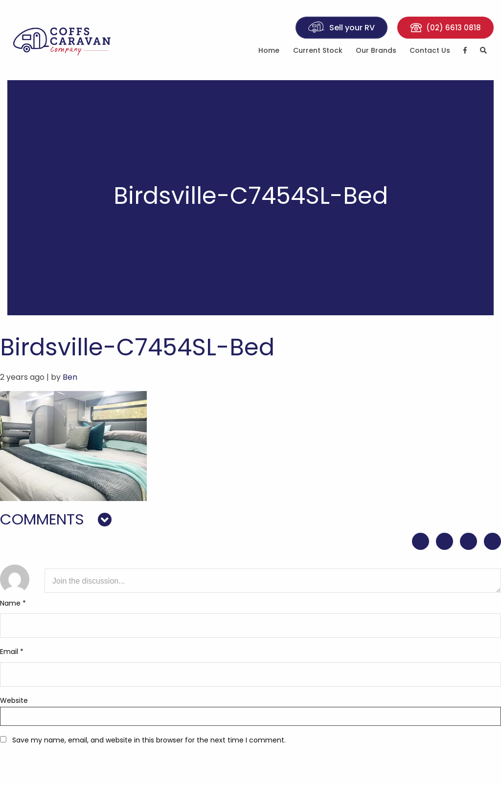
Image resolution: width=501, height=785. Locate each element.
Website (14, 700)
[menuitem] (269, 52)
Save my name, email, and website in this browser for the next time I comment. (149, 740)
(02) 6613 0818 (445, 28)
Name (13, 603)
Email (11, 651)
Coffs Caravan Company (62, 40)
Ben (70, 377)
